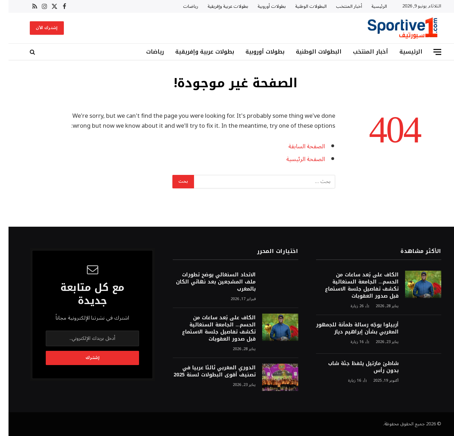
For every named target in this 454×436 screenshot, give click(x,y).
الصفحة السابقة (298, 146)
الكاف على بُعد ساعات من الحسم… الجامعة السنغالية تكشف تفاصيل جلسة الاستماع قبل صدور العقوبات (353, 285)
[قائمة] (429, 52)
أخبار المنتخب (340, 6)
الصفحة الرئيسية (297, 159)
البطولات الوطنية (302, 6)
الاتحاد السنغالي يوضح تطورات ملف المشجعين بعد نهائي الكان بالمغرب (207, 282)
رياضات (182, 6)
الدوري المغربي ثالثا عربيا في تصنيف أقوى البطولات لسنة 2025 (206, 371)
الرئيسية (370, 6)
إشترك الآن (38, 27)
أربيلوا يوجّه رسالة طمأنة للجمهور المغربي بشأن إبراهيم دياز (349, 328)
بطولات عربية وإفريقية (219, 6)
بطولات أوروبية (263, 6)
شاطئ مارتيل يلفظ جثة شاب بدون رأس (355, 367)
